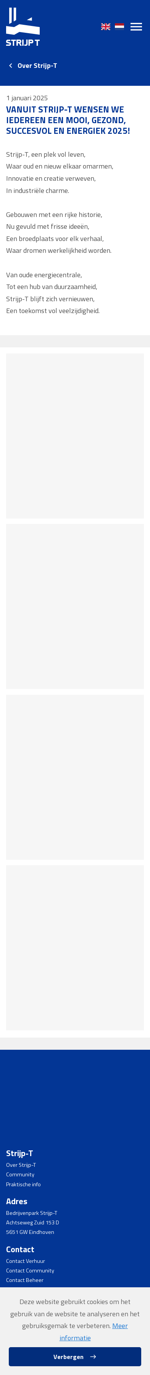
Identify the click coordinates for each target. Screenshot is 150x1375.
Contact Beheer (25, 1280)
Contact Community (30, 1270)
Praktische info (23, 1184)
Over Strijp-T (37, 65)
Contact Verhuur (25, 1261)
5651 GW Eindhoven (30, 1232)
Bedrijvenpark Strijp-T (31, 1213)
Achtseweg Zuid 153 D (32, 1222)
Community (20, 1174)
